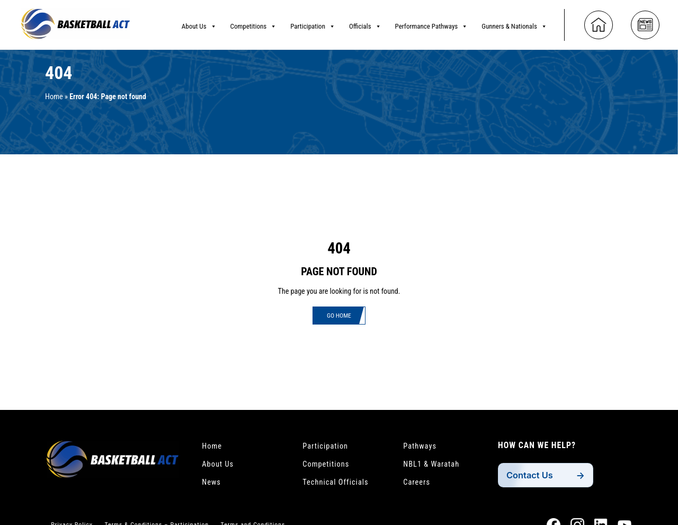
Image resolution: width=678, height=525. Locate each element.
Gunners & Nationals (514, 23)
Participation (312, 23)
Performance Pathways (431, 23)
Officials (365, 23)
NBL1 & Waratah (434, 466)
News (212, 485)
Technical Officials (338, 485)
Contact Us (532, 475)
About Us (199, 23)
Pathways (422, 447)
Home (55, 97)
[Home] (598, 22)
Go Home (339, 316)
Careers (418, 485)
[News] (645, 22)
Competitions (253, 23)
